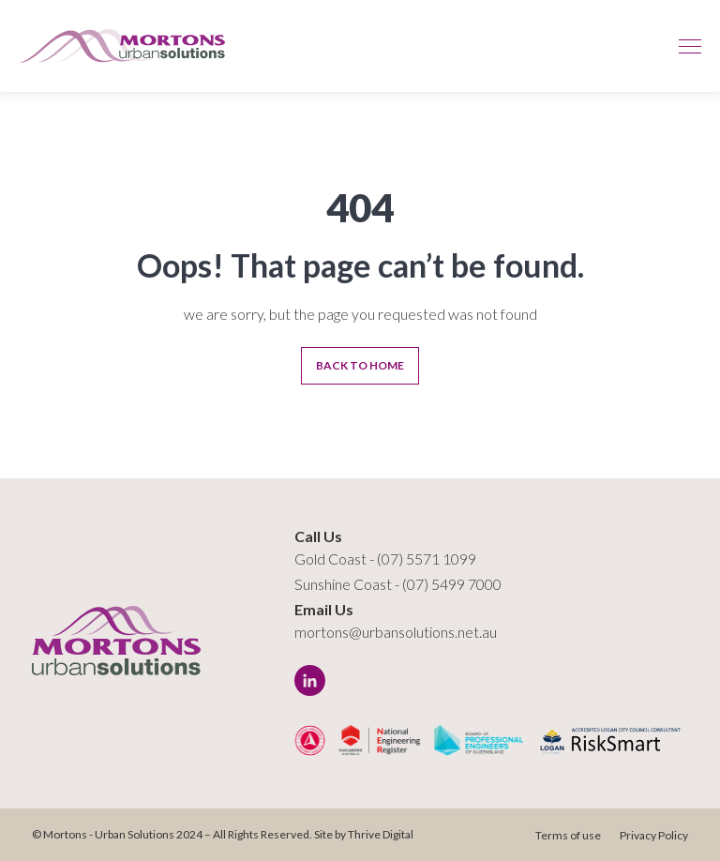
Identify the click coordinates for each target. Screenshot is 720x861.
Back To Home (360, 365)
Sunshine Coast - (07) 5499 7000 (398, 584)
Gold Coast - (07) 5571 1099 (385, 558)
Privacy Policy (654, 835)
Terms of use (568, 835)
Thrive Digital (380, 834)
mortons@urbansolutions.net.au (395, 632)
